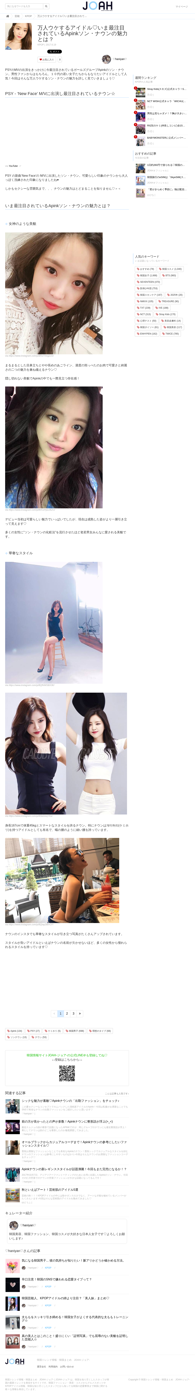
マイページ (182, 6)
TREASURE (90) (168, 301)
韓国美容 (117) (173, 327)
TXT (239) (143, 308)
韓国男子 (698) (75, 1031)
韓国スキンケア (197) (149, 295)
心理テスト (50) (146, 320)
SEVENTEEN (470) (148, 282)
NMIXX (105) (145, 301)
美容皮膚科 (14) (171, 320)
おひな (150, 195)
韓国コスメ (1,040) (170, 269)
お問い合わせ (67, 1366)
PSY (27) (33, 1031)
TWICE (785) (170, 333)
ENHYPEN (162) (147, 333)
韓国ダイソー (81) (148, 327)
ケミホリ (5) (53, 1031)
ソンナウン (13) (17, 1037)
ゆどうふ (26, 1202)
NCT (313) (144, 314)
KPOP (41, 44)
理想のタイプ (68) (100, 1031)
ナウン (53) (39, 1037)
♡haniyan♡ (114, 59)
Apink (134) (14, 1031)
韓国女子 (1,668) (147, 275)
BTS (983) (169, 275)
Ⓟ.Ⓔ (149, 94)
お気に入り (47, 59)
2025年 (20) (175, 295)
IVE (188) (161, 308)
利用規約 (53, 1366)
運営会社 (41, 1366)
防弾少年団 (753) (147, 288)
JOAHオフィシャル (157, 170)
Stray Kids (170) (165, 314)
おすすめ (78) (145, 269)
